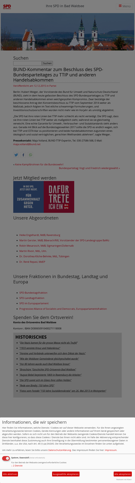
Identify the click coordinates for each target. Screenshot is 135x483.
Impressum (111, 450)
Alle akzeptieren (122, 474)
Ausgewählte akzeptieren (66, 474)
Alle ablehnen (10, 474)
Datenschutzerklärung (59, 450)
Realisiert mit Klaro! (124, 479)
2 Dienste (17, 465)
